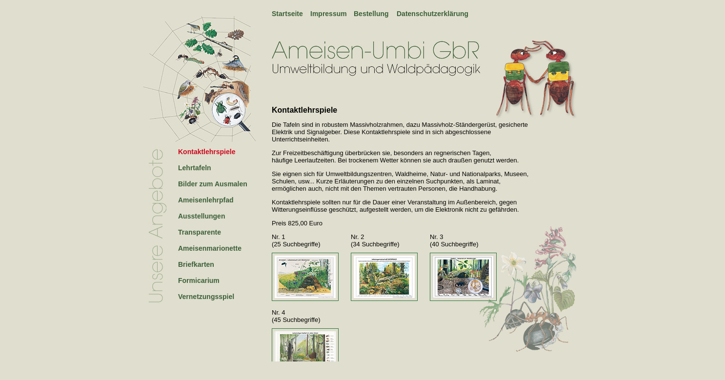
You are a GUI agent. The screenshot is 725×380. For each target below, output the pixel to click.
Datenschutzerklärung (432, 14)
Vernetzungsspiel (206, 296)
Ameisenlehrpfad (206, 200)
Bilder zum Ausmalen (212, 184)
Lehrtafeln (194, 168)
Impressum (328, 14)
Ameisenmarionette (210, 248)
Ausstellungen (201, 216)
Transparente (199, 232)
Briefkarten (196, 264)
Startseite (287, 14)
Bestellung (371, 14)
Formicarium (199, 280)
